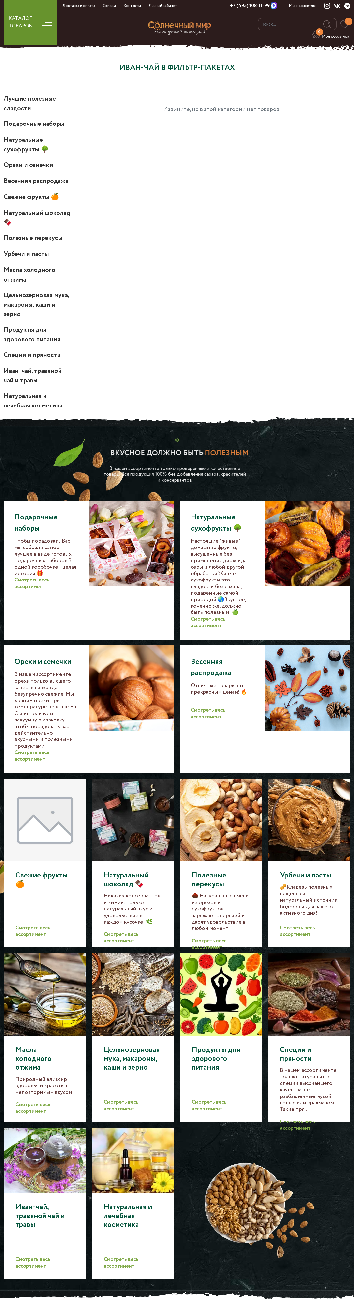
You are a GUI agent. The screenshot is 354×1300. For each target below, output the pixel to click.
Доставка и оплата (78, 6)
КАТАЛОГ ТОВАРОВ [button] (30, 22)
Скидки (109, 6)
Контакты (132, 6)
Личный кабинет (163, 6)
